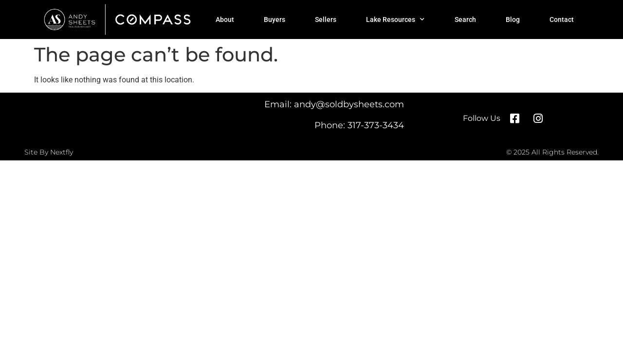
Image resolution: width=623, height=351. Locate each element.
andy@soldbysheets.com (349, 104)
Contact (562, 19)
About (225, 19)
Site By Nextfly (48, 152)
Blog (513, 19)
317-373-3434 (376, 125)
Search (465, 19)
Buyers (274, 19)
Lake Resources (395, 19)
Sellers (325, 19)
